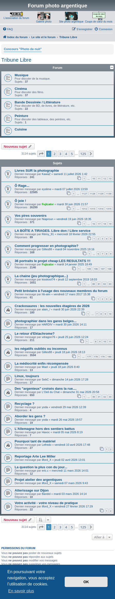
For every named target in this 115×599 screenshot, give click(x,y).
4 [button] (66, 153)
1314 (100, 208)
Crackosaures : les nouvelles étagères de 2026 (52, 306)
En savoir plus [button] (21, 591)
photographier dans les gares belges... (45, 321)
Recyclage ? (24, 404)
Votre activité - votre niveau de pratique (46, 503)
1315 (108, 208)
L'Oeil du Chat (51, 392)
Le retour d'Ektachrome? (35, 333)
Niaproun (47, 219)
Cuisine (21, 129)
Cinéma (21, 89)
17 (99, 223)
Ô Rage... (22, 186)
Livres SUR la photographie (37, 170)
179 (102, 356)
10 (93, 178)
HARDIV (47, 324)
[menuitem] (8, 29)
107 (102, 268)
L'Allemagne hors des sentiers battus (45, 429)
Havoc (46, 432)
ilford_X (46, 459)
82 (104, 284)
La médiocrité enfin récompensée (42, 363)
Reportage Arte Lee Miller (35, 456)
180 (109, 356)
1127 (84, 193)
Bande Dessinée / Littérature (37, 102)
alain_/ (46, 309)
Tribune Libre (16, 60)
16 (93, 223)
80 (93, 284)
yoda (45, 407)
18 (104, 223)
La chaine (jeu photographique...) (41, 276)
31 (99, 396)
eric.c (45, 470)
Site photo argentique (71, 21)
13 (110, 178)
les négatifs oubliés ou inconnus (41, 349)
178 (96, 356)
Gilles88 (47, 249)
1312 (84, 208)
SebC (45, 379)
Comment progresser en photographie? (46, 246)
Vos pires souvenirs (30, 215)
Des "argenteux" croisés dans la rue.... (45, 388)
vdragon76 (48, 337)
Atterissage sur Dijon (32, 490)
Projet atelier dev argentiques (38, 480)
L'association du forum (16, 18)
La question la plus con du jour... (41, 467)
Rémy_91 (48, 234)
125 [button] (83, 153)
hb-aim (46, 294)
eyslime (46, 189)
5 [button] (72, 153)
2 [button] (54, 153)
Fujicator (48, 204)
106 (96, 268)
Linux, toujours (27, 376)
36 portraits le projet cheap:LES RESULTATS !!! (52, 261)
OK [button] (86, 582)
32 (104, 396)
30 (93, 396)
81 (99, 284)
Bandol (46, 493)
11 (99, 178)
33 (110, 396)
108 (109, 268)
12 (104, 178)
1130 (108, 193)
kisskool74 (48, 279)
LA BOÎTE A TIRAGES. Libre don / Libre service (52, 231)
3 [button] (60, 153)
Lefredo (46, 444)
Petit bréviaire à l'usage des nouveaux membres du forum (61, 291)
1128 (92, 193)
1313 (92, 208)
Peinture (21, 116)
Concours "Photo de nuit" (23, 49)
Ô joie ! (20, 201)
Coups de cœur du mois (98, 21)
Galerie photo (43, 21)
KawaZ (46, 174)
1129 (100, 193)
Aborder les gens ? (30, 416)
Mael (45, 366)
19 (110, 223)
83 (110, 284)
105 (89, 268)
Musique (21, 75)
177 (89, 356)
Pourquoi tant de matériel (35, 441)
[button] (41, 154)
